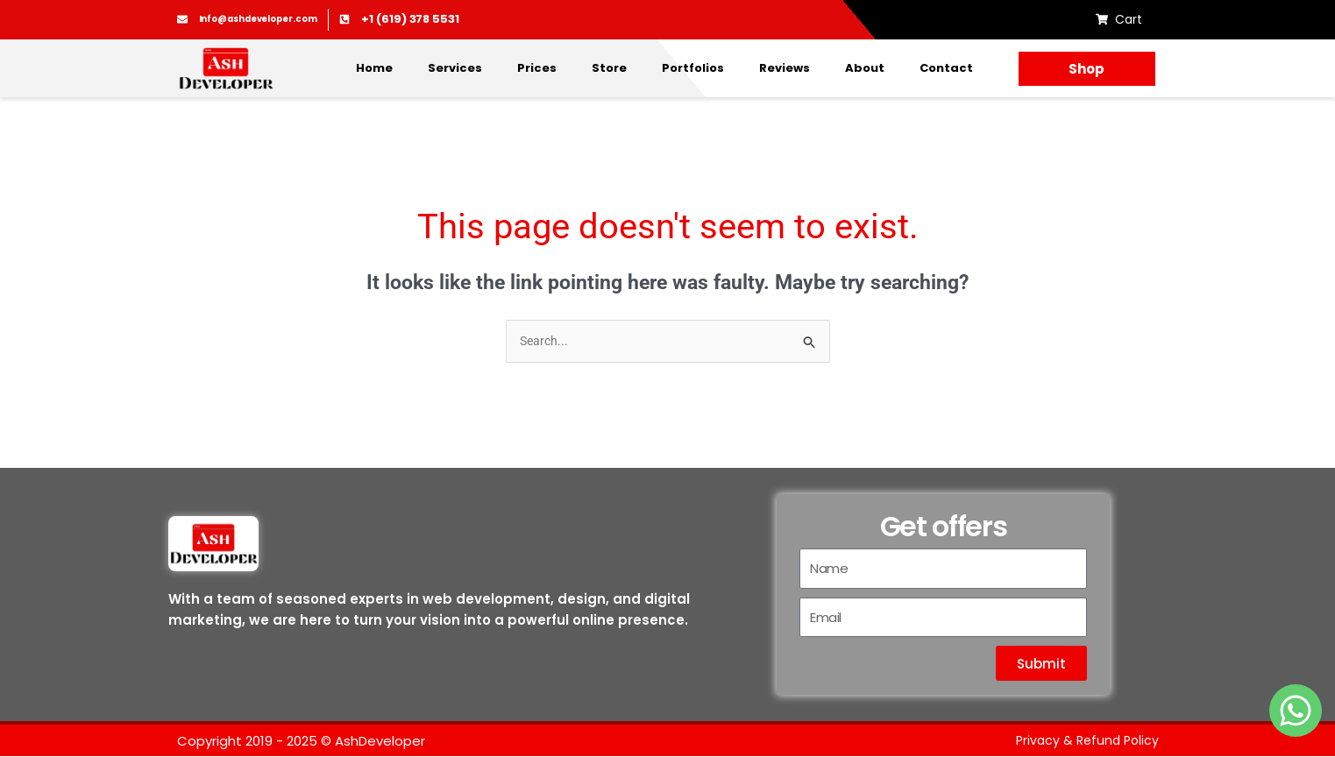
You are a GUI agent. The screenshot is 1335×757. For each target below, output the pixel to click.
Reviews (784, 68)
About (864, 68)
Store (609, 68)
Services (455, 68)
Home (374, 68)
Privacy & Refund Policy (1084, 741)
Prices (537, 68)
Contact (946, 68)
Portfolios (693, 68)
